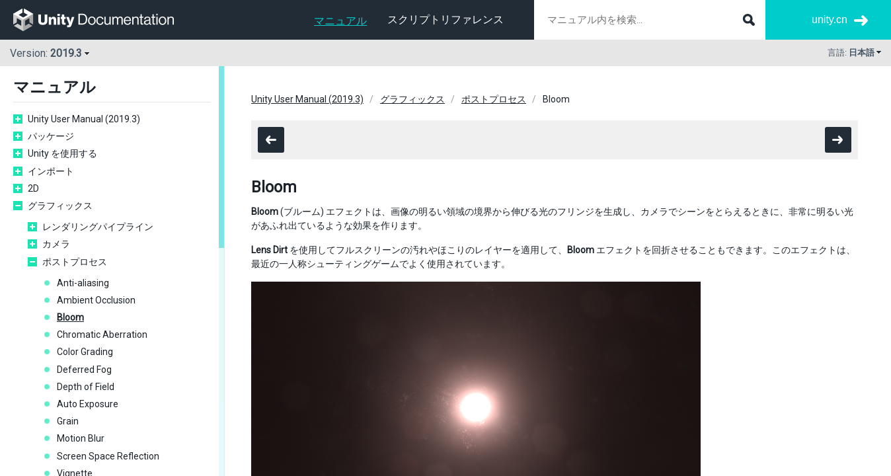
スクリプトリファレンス (445, 19)
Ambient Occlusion (96, 300)
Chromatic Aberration (102, 334)
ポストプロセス (74, 262)
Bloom (70, 317)
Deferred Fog (84, 369)
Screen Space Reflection (108, 456)
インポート (51, 171)
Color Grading (85, 351)
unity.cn (829, 19)
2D (33, 188)
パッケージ (51, 136)
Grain (68, 421)
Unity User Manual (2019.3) (84, 119)
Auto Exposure (87, 404)
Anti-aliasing (83, 283)
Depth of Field (85, 386)
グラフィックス (60, 205)
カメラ (56, 244)
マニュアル (340, 20)
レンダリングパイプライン (97, 226)
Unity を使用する (62, 153)
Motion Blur (80, 438)
